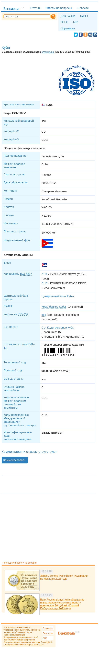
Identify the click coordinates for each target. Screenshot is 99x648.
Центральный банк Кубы (58, 296)
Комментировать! (14, 460)
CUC (45, 283)
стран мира (48, 52)
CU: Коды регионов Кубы (58, 327)
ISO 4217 (26, 273)
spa (44, 314)
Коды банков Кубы (54, 306)
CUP (44, 274)
